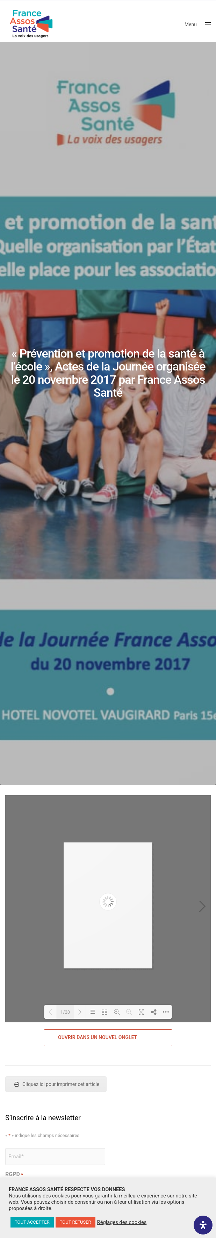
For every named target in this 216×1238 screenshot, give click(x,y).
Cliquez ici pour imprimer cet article (56, 1084)
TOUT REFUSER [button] (75, 1222)
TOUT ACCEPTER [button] (32, 1222)
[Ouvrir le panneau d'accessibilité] (203, 1225)
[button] (108, 1037)
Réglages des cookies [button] (122, 1222)
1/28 (65, 1012)
